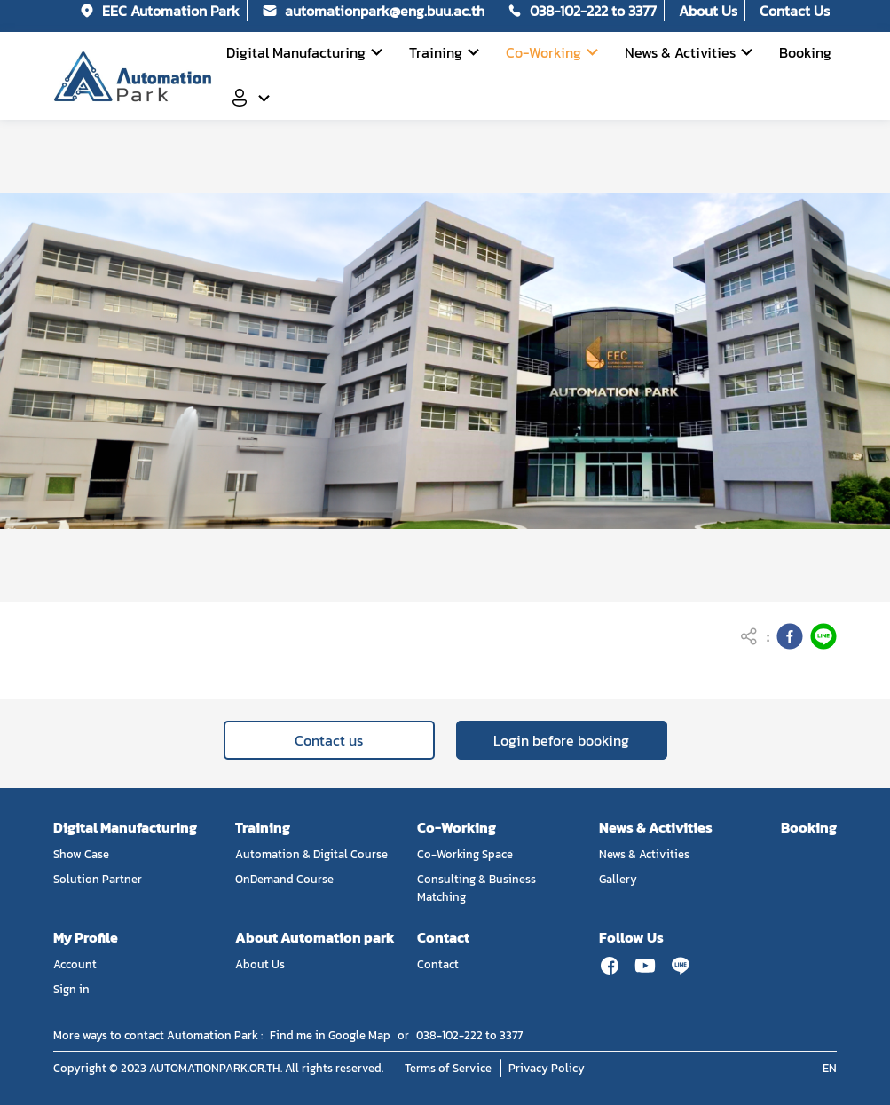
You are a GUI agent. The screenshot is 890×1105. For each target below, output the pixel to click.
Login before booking (561, 740)
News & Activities (644, 854)
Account (75, 964)
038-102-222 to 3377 (469, 1035)
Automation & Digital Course (311, 854)
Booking (809, 827)
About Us (260, 964)
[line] (823, 636)
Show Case (81, 854)
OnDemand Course (284, 879)
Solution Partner (97, 879)
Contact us (329, 740)
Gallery (618, 879)
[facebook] (789, 636)
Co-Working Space (465, 854)
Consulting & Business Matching (476, 887)
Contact (438, 964)
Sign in (71, 989)
